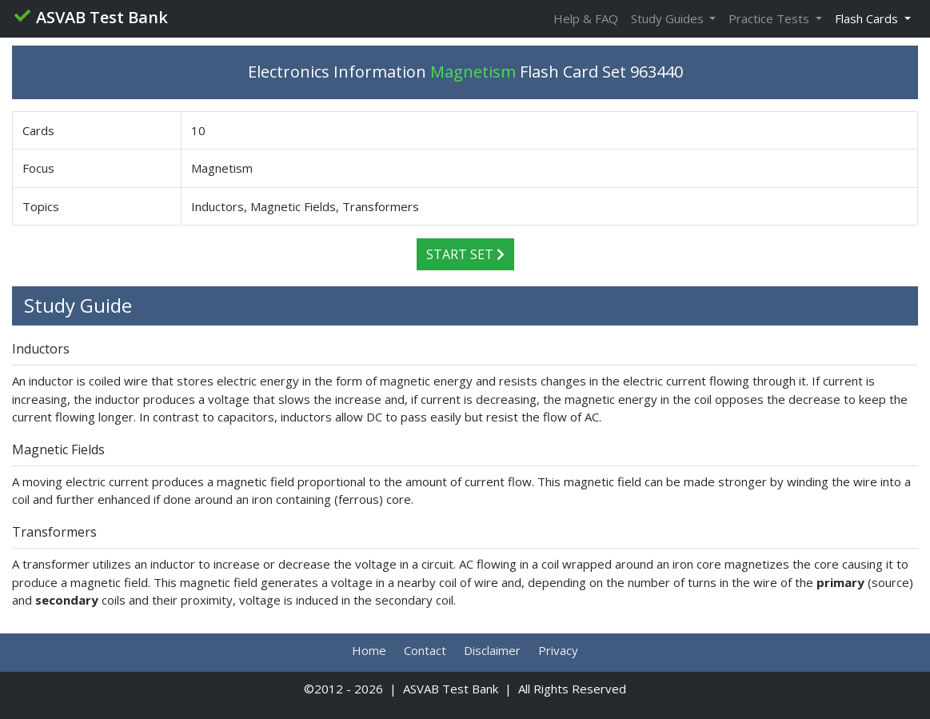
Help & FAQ (585, 18)
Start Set (465, 254)
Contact (425, 650)
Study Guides (669, 18)
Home (369, 650)
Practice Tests (770, 18)
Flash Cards (868, 18)
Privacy (558, 650)
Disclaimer (492, 650)
